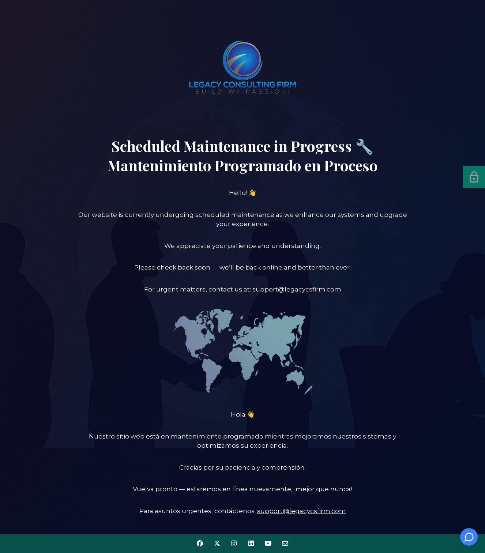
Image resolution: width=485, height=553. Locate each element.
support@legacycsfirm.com (296, 289)
